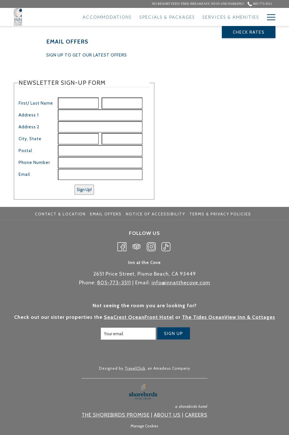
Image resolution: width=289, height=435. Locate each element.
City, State (30, 138)
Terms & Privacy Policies (220, 214)
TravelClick (135, 368)
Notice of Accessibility (155, 214)
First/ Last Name (36, 103)
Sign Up (173, 333)
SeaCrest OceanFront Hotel (139, 317)
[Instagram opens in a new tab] (151, 246)
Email (24, 174)
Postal (25, 150)
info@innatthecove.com (181, 283)
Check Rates (249, 32)
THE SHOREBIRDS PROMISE (116, 415)
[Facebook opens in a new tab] (121, 246)
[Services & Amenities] (188, 17)
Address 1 (29, 115)
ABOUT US (167, 415)
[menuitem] (61, 214)
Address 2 (29, 126)
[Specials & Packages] (124, 17)
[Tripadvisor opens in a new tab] (136, 246)
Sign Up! (84, 189)
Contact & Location (60, 214)
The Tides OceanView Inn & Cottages (228, 317)
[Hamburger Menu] (269, 17)
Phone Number (34, 162)
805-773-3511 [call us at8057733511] (260, 4)
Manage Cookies (144, 426)
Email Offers (106, 214)
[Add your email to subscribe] (128, 334)
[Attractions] (241, 17)
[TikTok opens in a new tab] (165, 246)
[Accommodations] (65, 17)
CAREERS (196, 415)
